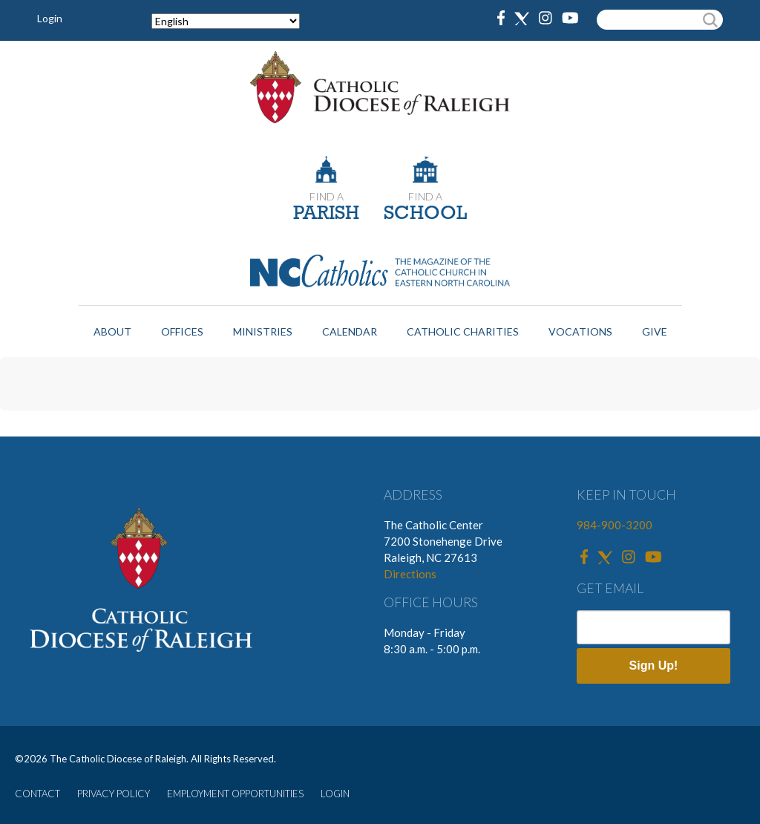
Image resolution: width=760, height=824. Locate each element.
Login (49, 18)
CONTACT (37, 794)
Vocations (580, 331)
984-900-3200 (614, 525)
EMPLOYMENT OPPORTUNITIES (235, 794)
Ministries (262, 331)
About (112, 331)
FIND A (326, 196)
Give (654, 331)
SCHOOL (425, 214)
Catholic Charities (463, 331)
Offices (182, 331)
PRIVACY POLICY (113, 794)
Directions (410, 574)
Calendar (349, 331)
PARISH (326, 214)
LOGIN (335, 794)
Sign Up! (653, 665)
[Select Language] (225, 21)
